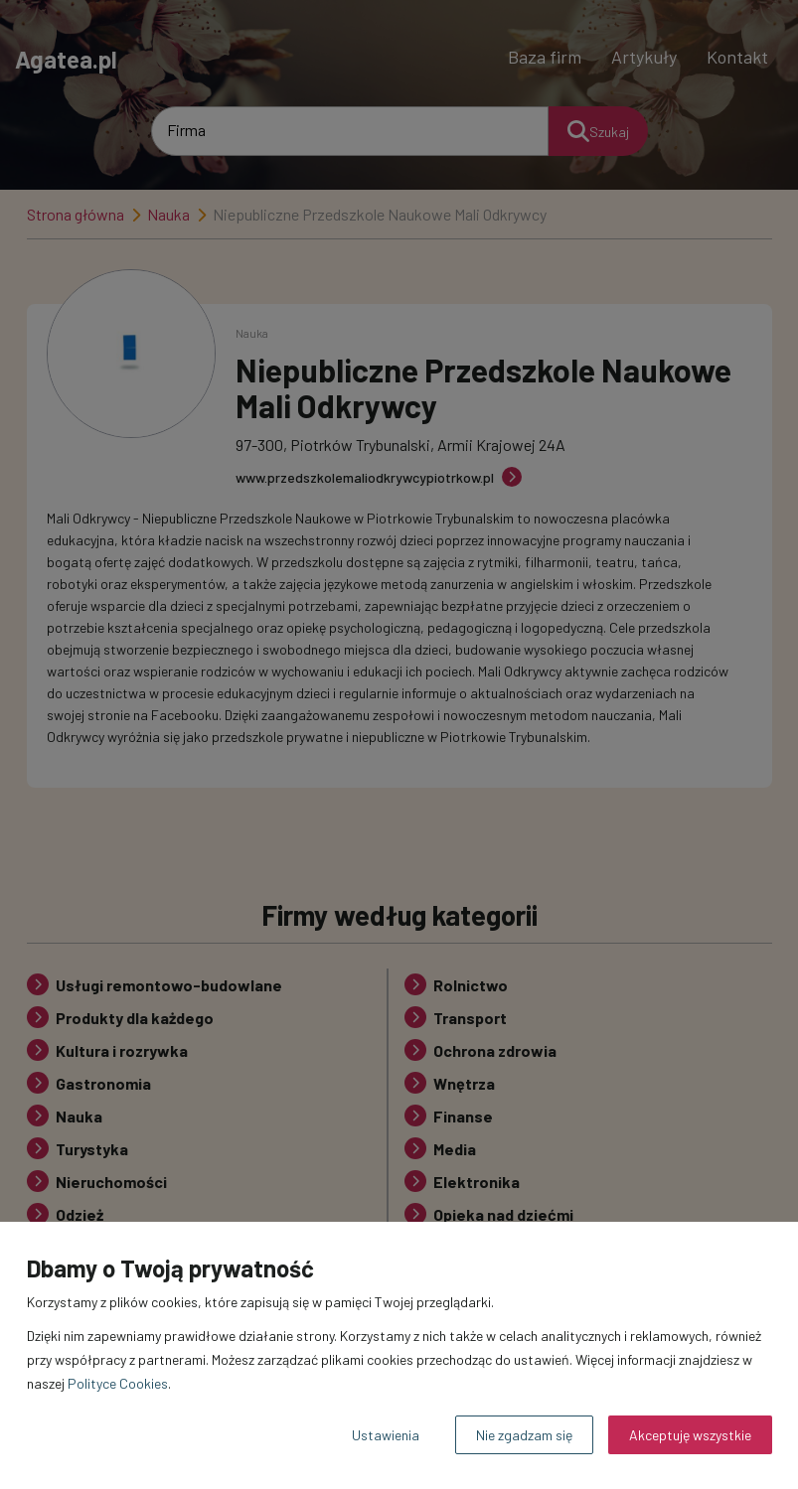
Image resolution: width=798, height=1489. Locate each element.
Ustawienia (385, 1434)
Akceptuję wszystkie (690, 1434)
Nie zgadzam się (524, 1434)
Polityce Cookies (118, 1383)
